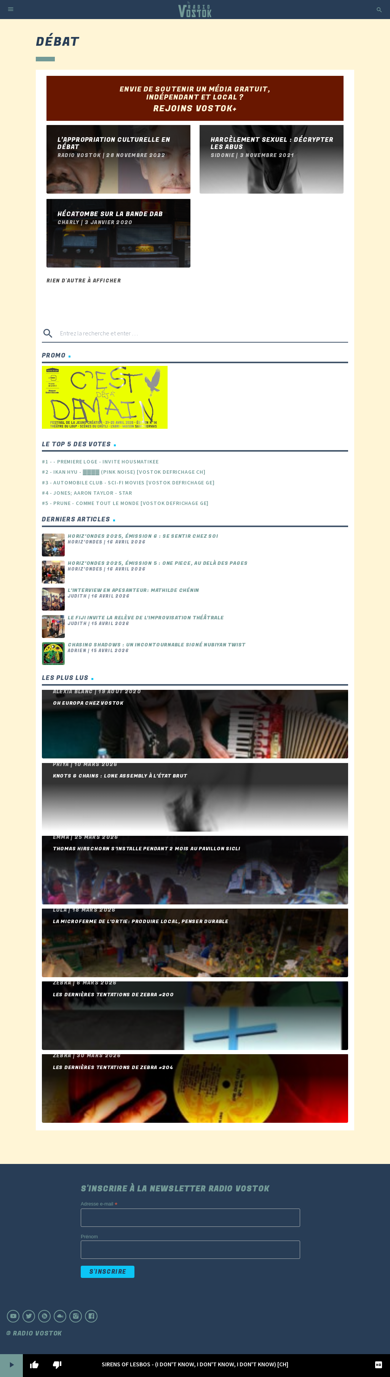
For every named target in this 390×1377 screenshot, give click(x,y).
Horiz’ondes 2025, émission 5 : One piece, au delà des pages (158, 563)
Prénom (89, 1236)
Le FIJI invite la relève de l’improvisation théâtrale (146, 617)
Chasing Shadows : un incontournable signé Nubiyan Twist (157, 644)
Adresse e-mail (99, 1204)
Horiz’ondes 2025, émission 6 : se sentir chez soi (143, 536)
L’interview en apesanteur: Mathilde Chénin (133, 590)
